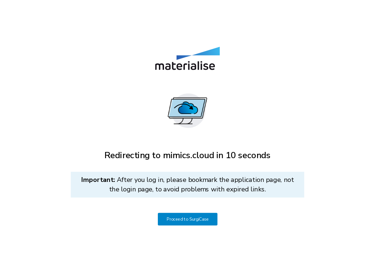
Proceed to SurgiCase (188, 219)
